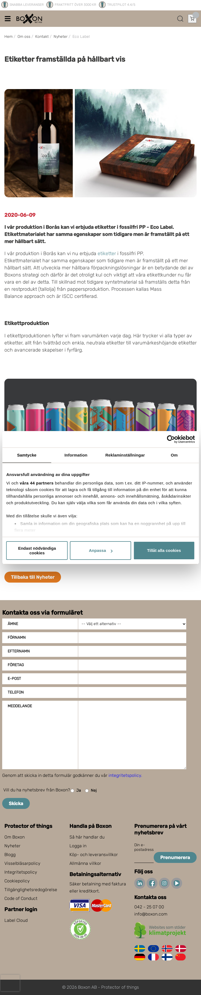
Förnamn (17, 637)
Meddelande (20, 706)
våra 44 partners (37, 483)
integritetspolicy (125, 775)
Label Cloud (16, 920)
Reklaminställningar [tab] (125, 455)
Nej (91, 790)
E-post (14, 678)
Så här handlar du (86, 837)
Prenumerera (175, 857)
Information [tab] (76, 455)
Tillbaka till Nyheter (32, 577)
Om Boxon (14, 837)
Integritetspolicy (20, 872)
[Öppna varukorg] (192, 18)
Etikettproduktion (26, 323)
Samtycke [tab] (26, 455)
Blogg (10, 854)
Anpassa (101, 550)
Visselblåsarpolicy (22, 863)
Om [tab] (174, 455)
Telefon (16, 692)
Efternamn (19, 651)
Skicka (16, 803)
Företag (16, 665)
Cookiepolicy (17, 880)
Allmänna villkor (85, 863)
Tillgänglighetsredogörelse (30, 889)
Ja (76, 790)
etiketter (107, 253)
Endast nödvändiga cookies (37, 550)
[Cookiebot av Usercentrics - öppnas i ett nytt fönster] (171, 439)
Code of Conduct (20, 898)
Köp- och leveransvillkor (93, 854)
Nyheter (12, 845)
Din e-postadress (144, 847)
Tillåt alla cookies (164, 550)
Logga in (77, 845)
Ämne (13, 623)
